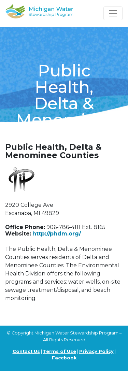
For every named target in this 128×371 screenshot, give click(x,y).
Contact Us (26, 351)
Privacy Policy (96, 351)
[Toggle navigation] (113, 13)
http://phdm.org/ (56, 233)
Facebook (64, 357)
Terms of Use (59, 351)
